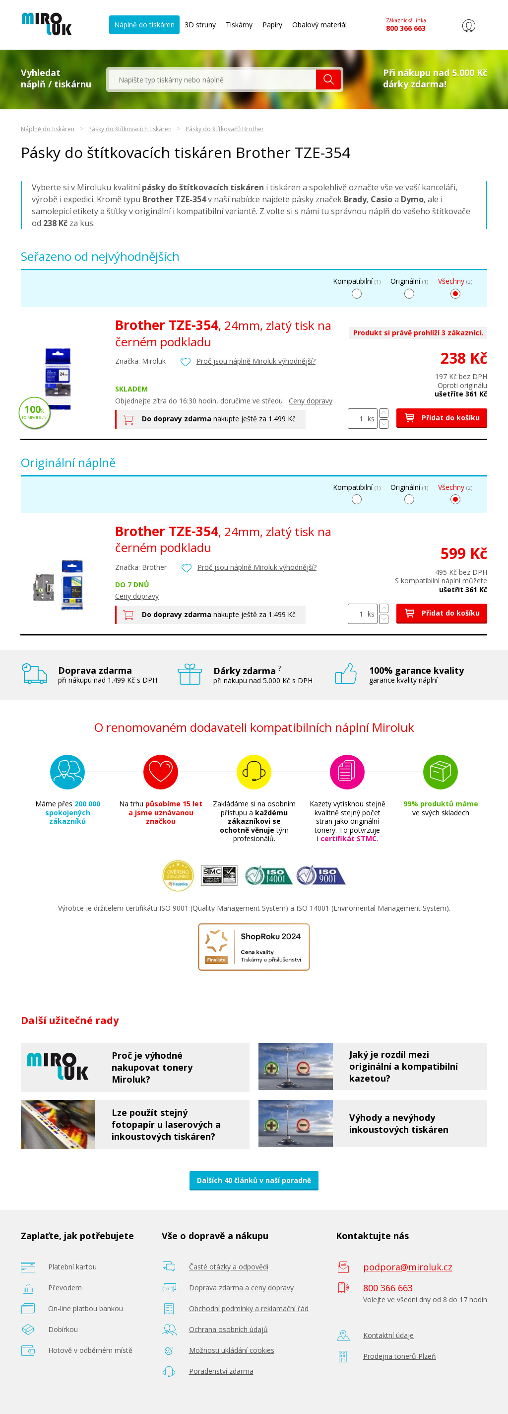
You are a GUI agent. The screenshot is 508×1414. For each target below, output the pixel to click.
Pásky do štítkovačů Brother (225, 129)
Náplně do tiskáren (144, 24)
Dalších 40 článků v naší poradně (254, 1180)
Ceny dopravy (310, 400)
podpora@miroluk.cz (407, 1267)
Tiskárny (239, 24)
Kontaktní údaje (388, 1335)
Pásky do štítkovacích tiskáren (130, 129)
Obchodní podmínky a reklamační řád (249, 1308)
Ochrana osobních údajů (228, 1329)
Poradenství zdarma (221, 1371)
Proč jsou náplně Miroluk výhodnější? (256, 361)
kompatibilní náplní (430, 580)
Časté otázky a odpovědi (228, 1266)
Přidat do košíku (442, 417)
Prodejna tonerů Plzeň (399, 1356)
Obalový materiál (319, 24)
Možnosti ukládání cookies (231, 1350)
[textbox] (212, 79)
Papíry (272, 24)
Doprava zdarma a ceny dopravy (241, 1287)
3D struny (200, 24)
